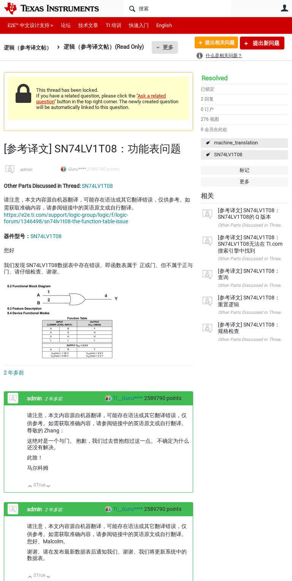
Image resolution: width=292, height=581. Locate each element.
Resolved (215, 78)
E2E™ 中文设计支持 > (30, 25)
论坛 (66, 25)
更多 (171, 47)
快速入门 (139, 25)
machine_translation (236, 143)
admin (26, 169)
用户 (284, 8)
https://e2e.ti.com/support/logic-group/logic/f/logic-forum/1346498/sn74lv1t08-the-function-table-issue (66, 218)
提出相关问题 (217, 43)
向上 (30, 486)
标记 (244, 170)
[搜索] (177, 8)
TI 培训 (113, 25)
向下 (48, 486)
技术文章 (88, 25)
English (164, 25)
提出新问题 (265, 43)
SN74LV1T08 (228, 154)
